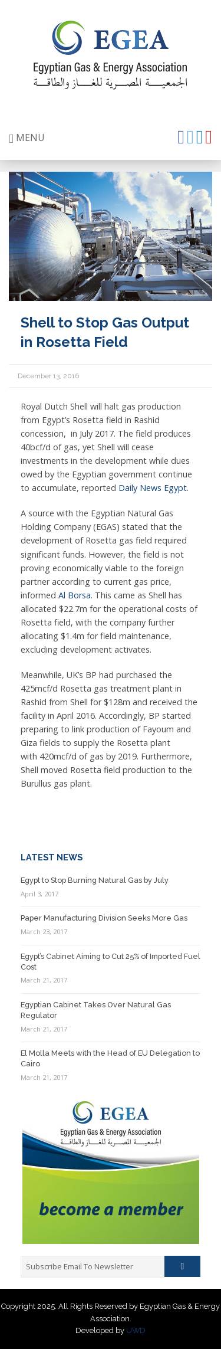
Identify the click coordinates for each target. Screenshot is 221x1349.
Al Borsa (74, 595)
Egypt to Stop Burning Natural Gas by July (95, 880)
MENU (27, 137)
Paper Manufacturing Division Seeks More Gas (104, 917)
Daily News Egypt (152, 487)
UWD (136, 1330)
